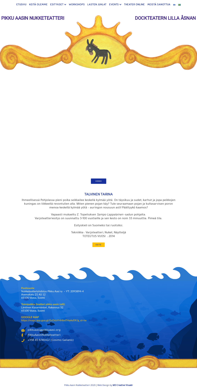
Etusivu (21, 4)
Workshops (77, 4)
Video (98, 181)
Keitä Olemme (38, 4)
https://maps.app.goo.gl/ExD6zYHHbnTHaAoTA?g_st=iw (54, 320)
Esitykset (57, 4)
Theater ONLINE (134, 4)
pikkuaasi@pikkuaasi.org (44, 330)
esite (98, 245)
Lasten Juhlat (96, 4)
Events (114, 4)
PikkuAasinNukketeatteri (44, 335)
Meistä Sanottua (158, 4)
